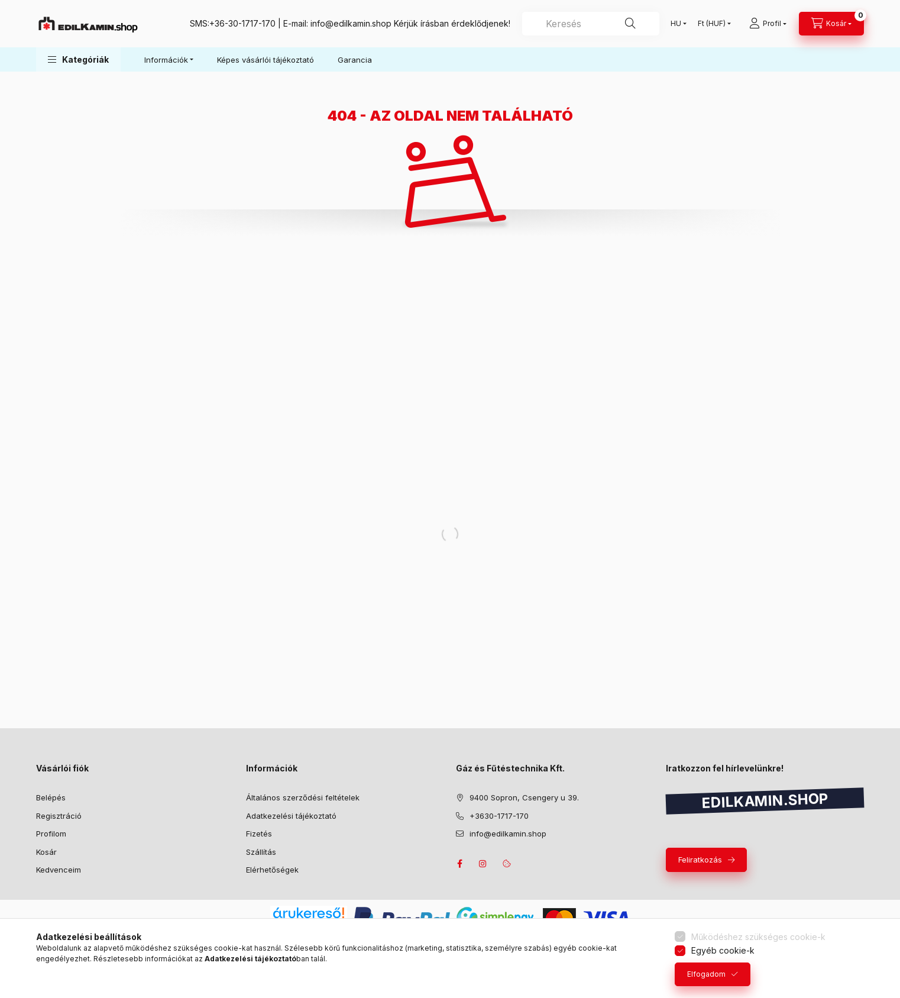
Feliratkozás (700, 859)
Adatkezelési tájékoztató (291, 816)
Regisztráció (59, 816)
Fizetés (259, 833)
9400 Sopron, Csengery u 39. (524, 797)
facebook (459, 864)
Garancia (355, 59)
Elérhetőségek (272, 869)
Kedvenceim (58, 869)
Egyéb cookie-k (723, 950)
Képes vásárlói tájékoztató (265, 59)
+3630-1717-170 (499, 816)
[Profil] (768, 23)
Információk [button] (166, 59)
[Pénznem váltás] (711, 24)
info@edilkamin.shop (350, 23)
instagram (483, 864)
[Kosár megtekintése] (831, 23)
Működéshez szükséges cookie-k (758, 937)
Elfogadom (706, 974)
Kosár (46, 852)
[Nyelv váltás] (676, 24)
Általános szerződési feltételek (303, 797)
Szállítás (261, 852)
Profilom (51, 833)
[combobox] (590, 23)
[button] (78, 59)
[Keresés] (630, 23)
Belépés (51, 797)
